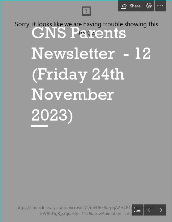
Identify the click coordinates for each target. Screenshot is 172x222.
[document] (86, 111)
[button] (130, 5)
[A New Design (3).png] (86, 111)
